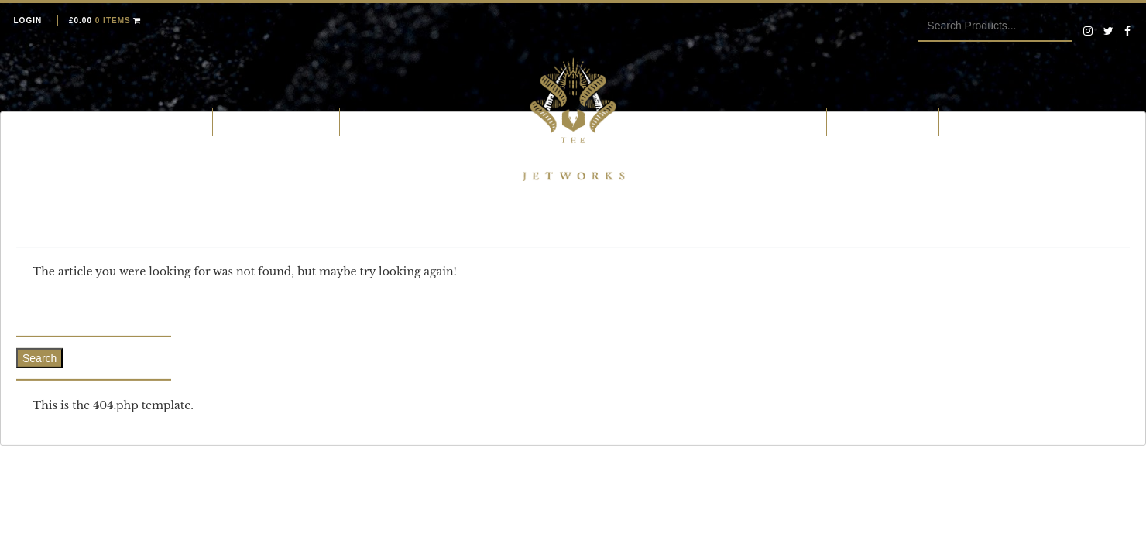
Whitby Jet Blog (996, 121)
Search (39, 358)
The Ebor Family (883, 121)
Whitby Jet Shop (156, 121)
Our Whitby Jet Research (744, 121)
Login (28, 20)
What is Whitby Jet (276, 121)
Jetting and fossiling (412, 121)
